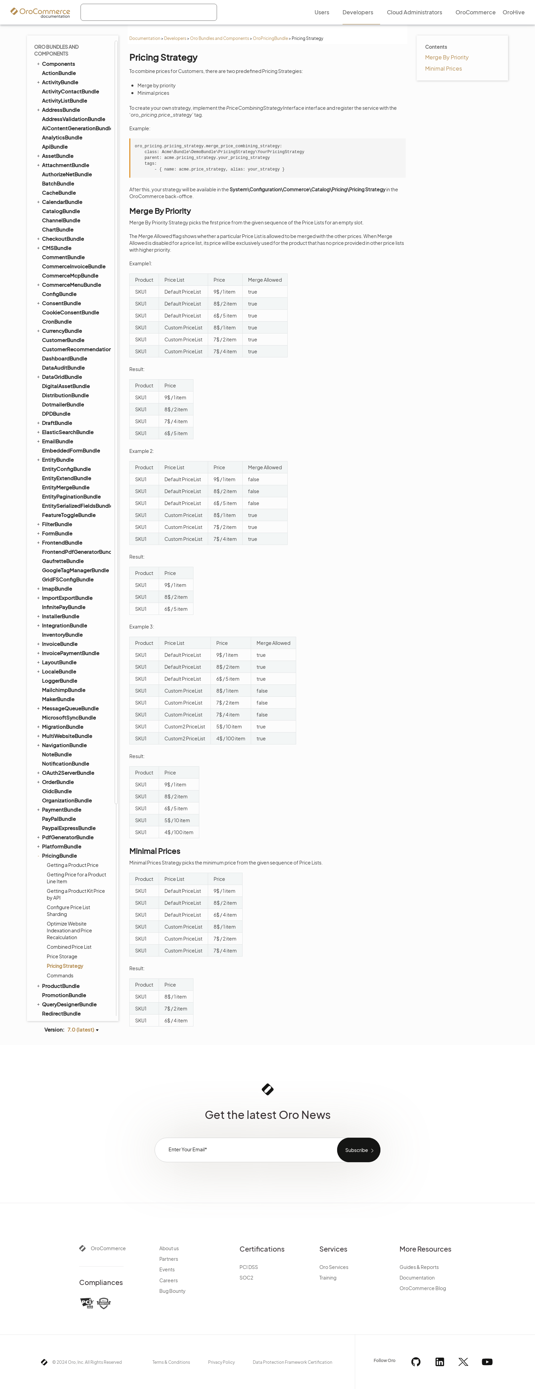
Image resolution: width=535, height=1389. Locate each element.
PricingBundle (56, 585)
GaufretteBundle (63, 290)
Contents (436, 47)
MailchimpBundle (63, 419)
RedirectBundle (61, 743)
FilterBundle (54, 253)
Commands (60, 705)
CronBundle (57, 51)
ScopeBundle (59, 798)
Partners (168, 1259)
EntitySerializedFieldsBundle (76, 235)
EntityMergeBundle (65, 216)
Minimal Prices (443, 68)
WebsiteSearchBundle (66, 991)
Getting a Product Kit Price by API (76, 623)
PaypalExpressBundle (69, 557)
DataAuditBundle (63, 97)
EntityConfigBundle (66, 198)
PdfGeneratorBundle (64, 566)
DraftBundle (54, 152)
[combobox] (149, 12)
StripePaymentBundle (66, 880)
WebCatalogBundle (66, 973)
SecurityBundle (61, 816)
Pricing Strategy (65, 695)
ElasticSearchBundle (64, 161)
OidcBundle (57, 520)
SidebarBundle (60, 862)
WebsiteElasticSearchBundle (73, 982)
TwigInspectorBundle (68, 945)
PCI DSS (249, 1267)
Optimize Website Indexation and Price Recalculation (69, 660)
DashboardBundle (64, 88)
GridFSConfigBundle (67, 309)
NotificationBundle (65, 493)
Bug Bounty (172, 1291)
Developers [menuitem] (358, 12)
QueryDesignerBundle (66, 733)
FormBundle (54, 262)
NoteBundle (57, 484)
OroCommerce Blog (423, 1288)
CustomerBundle (63, 69)
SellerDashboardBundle (71, 835)
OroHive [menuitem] (514, 12)
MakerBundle (58, 428)
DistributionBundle (65, 124)
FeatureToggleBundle (69, 244)
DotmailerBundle (63, 134)
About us (169, 1248)
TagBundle (52, 899)
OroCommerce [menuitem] (476, 12)
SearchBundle (56, 807)
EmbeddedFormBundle (71, 180)
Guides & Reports (419, 1267)
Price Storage (62, 686)
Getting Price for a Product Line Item (76, 607)
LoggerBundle (59, 410)
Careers (168, 1280)
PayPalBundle (59, 548)
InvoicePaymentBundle (67, 382)
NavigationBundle (61, 474)
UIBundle (50, 954)
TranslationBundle (61, 936)
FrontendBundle (59, 271)
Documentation (144, 38)
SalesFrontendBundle (66, 779)
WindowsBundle (62, 1001)
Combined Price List (69, 676)
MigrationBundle (59, 456)
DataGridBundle (59, 106)
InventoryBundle (62, 364)
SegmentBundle (62, 826)
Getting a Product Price (73, 594)
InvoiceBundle (56, 373)
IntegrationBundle (61, 354)
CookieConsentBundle (70, 42)
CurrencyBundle (59, 60)
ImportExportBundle (64, 327)
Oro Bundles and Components (219, 38)
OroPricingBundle (270, 38)
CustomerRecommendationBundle (76, 78)
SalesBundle (57, 770)
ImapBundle (54, 317)
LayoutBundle (56, 391)
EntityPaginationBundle (71, 226)
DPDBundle (56, 143)
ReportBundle (59, 761)
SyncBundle (54, 890)
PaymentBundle (58, 538)
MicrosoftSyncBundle (69, 447)
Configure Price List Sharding (68, 640)
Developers (175, 38)
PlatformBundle (58, 575)
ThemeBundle (59, 927)
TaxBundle (55, 908)
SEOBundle (53, 844)
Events (167, 1269)
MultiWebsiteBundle (64, 465)
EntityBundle (55, 189)
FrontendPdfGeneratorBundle (76, 281)
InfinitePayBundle (63, 336)
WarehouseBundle (64, 964)
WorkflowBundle (59, 1009)
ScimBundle (57, 789)
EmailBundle (54, 170)
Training (327, 1277)
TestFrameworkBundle (66, 917)
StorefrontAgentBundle (71, 872)
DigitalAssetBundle (66, 115)
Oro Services (333, 1267)
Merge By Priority (447, 57)
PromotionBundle (64, 724)
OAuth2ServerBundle (65, 502)
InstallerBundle (57, 345)
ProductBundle (57, 715)
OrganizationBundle (67, 530)
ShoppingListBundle (64, 853)
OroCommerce (108, 1248)
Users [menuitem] (322, 12)
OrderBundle (55, 511)
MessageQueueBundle (67, 437)
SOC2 (246, 1277)
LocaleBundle (56, 400)
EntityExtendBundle (66, 207)
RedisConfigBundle (63, 752)
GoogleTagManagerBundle (75, 299)
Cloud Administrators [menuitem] (414, 12)
